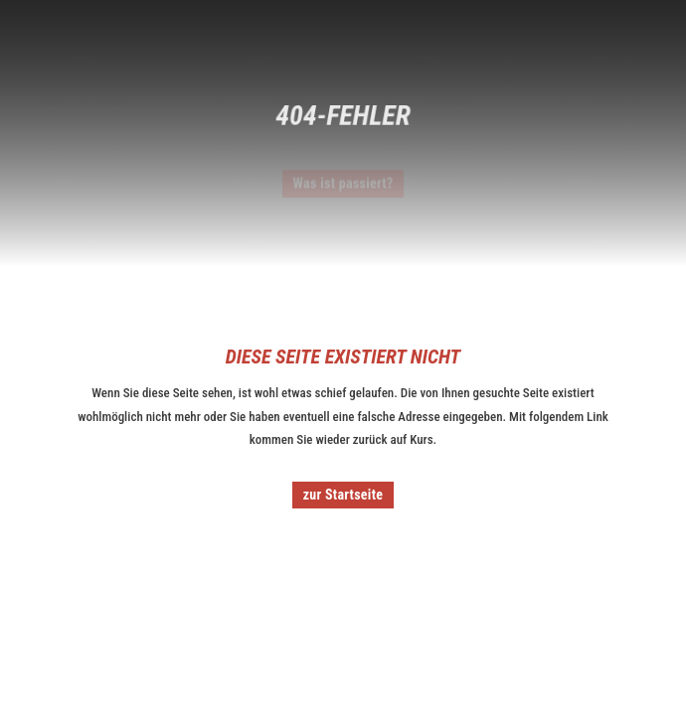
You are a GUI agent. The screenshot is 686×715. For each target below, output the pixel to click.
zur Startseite (343, 494)
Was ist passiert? (343, 185)
